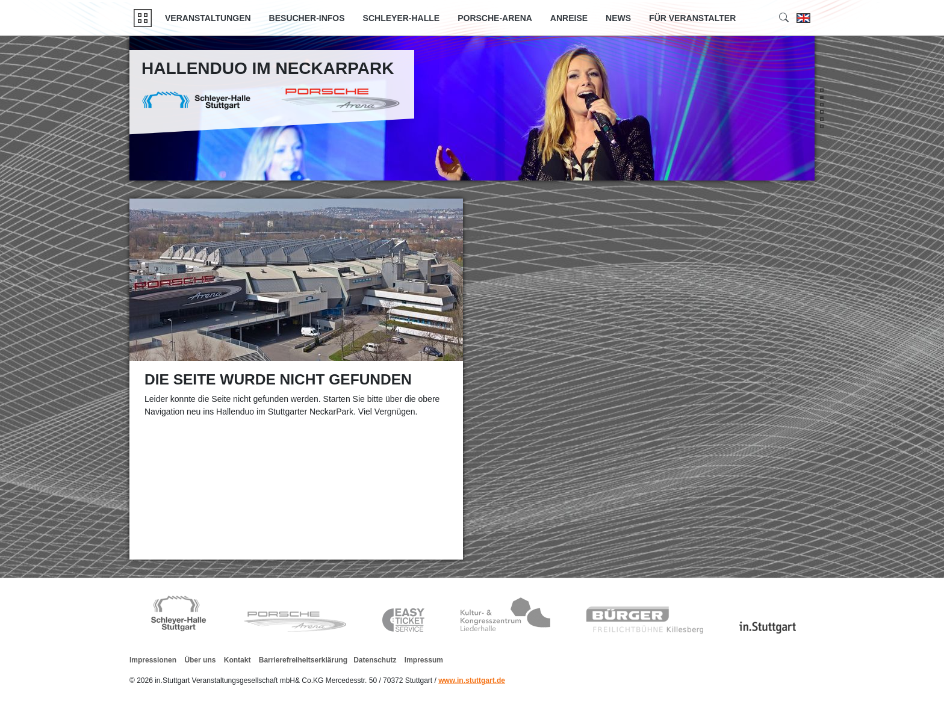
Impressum (424, 660)
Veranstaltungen (208, 18)
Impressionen (152, 660)
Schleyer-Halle (401, 18)
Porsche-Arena (495, 18)
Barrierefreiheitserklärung (303, 660)
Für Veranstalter (692, 18)
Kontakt (237, 660)
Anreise (569, 18)
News (618, 18)
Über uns (200, 660)
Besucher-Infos (307, 18)
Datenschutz (374, 660)
